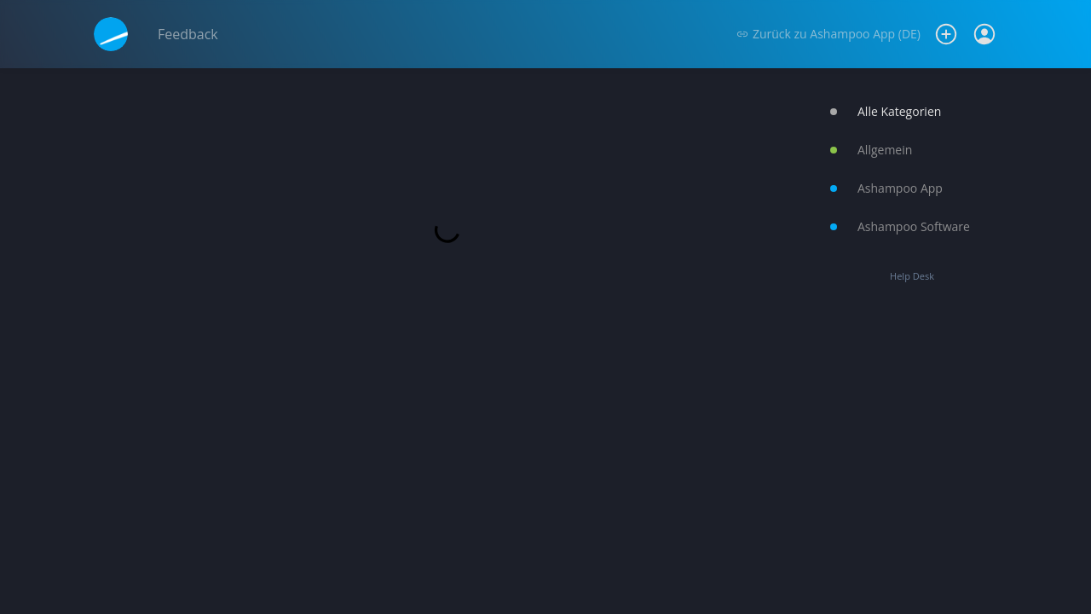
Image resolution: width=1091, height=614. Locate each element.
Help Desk (912, 276)
